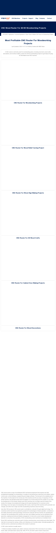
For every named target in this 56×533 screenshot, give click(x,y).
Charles (34, 46)
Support (31, 18)
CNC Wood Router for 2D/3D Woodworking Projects (23, 28)
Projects (24, 18)
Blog (37, 18)
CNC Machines (16, 18)
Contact (49, 18)
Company (42, 18)
